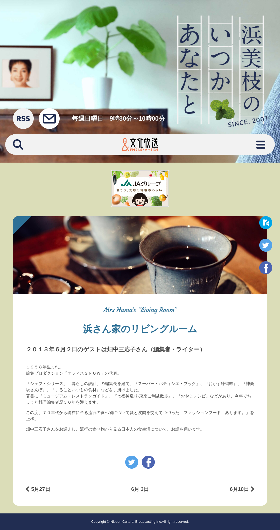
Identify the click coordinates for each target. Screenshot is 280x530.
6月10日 (239, 489)
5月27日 (40, 489)
